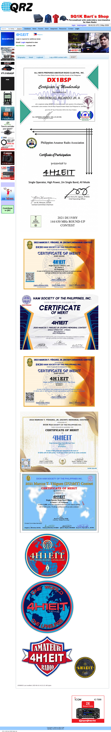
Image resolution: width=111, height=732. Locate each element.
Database (27, 29)
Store (46, 29)
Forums (40, 29)
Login (77, 29)
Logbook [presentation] (40, 57)
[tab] (21, 57)
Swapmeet (53, 29)
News (34, 29)
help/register (82, 25)
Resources (62, 29)
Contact (70, 29)
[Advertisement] (43, 709)
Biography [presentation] (21, 57)
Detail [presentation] (31, 57)
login (74, 25)
